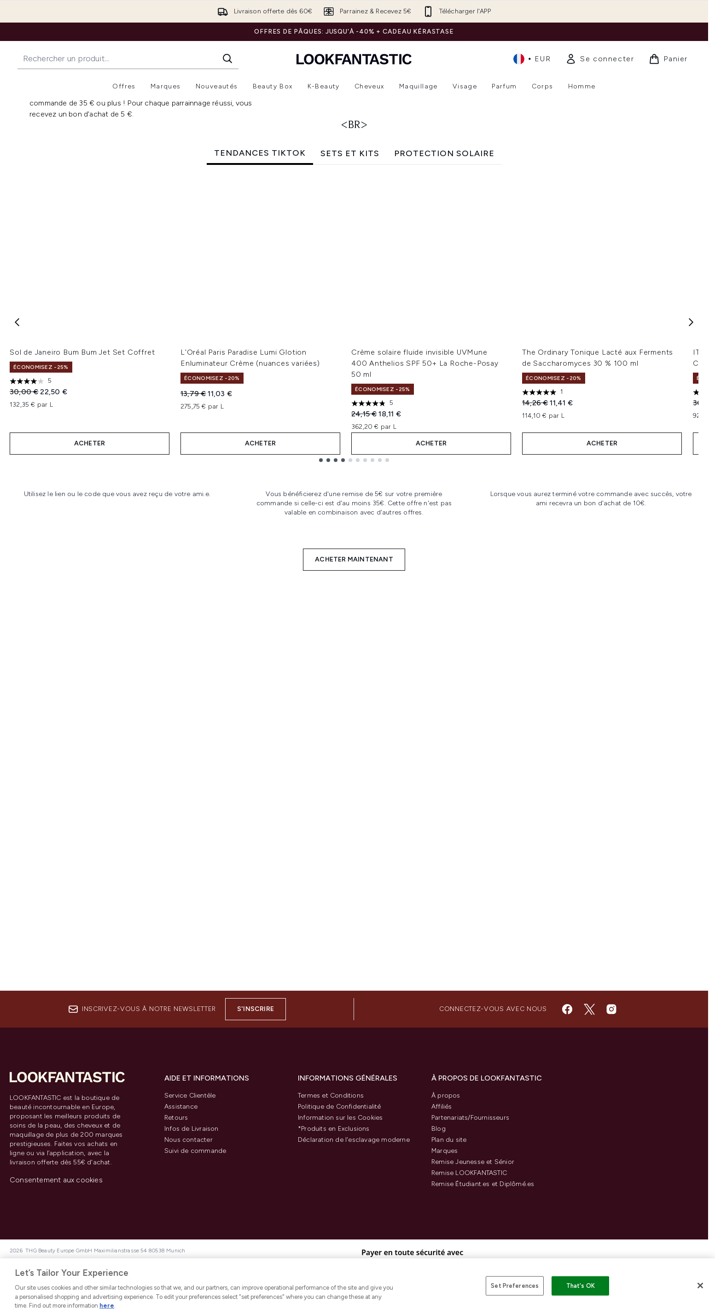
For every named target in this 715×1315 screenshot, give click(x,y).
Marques (444, 1151)
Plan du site (448, 1140)
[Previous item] (17, 543)
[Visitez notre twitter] (589, 1009)
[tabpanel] (354, 543)
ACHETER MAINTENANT (354, 954)
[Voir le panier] (668, 59)
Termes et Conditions (331, 1095)
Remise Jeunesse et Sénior (472, 1162)
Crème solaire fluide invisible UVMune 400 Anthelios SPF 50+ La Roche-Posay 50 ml (425, 584)
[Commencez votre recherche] (127, 58)
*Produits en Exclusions (334, 1129)
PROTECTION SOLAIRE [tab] (444, 375)
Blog (438, 1129)
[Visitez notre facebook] (567, 1009)
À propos (445, 1095)
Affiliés (441, 1106)
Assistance (181, 1106)
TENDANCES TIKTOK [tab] (260, 374)
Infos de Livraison (191, 1129)
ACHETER (89, 664)
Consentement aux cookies (56, 1179)
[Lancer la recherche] (227, 58)
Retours (176, 1118)
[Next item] (691, 543)
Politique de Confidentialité (339, 1106)
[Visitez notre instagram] (611, 1009)
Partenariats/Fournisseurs (470, 1118)
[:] (117, 814)
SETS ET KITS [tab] (349, 375)
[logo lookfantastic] (354, 58)
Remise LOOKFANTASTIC (469, 1173)
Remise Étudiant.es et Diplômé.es (482, 1184)
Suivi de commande (195, 1151)
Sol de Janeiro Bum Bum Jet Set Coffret (82, 573)
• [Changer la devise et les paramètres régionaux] (532, 58)
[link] (599, 59)
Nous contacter (188, 1140)
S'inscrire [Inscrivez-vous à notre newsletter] (255, 1009)
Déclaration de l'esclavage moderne (354, 1140)
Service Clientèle (189, 1095)
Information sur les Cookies (340, 1118)
